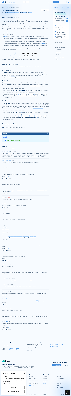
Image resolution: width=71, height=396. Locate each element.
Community (59, 376)
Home (3, 7)
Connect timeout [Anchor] (6, 70)
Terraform (30, 12)
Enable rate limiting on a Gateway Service (61, 28)
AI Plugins (31, 376)
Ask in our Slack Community (56, 344)
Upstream (42, 43)
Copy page (44, 10)
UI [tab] (24, 127)
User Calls (59, 383)
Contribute (29, 350)
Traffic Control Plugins (33, 383)
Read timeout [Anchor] (5, 80)
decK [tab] (3, 127)
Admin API (14, 12)
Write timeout (58, 54)
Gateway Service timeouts (60, 47)
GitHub (58, 380)
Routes (16, 23)
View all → (31, 385)
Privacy (34, 394)
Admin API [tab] (7, 127)
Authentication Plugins (33, 380)
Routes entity (59, 25)
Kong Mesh (45, 380)
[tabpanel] (25, 136)
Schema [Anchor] (4, 146)
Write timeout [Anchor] (6, 101)
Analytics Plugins (32, 378)
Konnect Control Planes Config (59, 21)
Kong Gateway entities (15, 7)
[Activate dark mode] (68, 2)
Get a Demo (65, 365)
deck (18, 12)
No (8, 345)
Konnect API (24, 12)
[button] (47, 133)
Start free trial (57, 365)
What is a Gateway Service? (60, 44)
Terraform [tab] (21, 127)
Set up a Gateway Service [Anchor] (10, 124)
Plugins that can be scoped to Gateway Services (62, 31)
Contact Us (59, 388)
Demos (58, 381)
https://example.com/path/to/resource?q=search (29, 286)
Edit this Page (17, 349)
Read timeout (58, 52)
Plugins (3, 48)
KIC (20, 12)
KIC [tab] (17, 127)
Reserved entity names (61, 34)
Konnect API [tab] (12, 127)
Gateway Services (58, 42)
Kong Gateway (7, 7)
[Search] (24, 2)
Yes (4, 345)
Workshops (59, 385)
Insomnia (45, 378)
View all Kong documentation (8, 352)
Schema (56, 59)
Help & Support (60, 387)
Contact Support (54, 346)
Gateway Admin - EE (59, 18)
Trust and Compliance (41, 394)
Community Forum (60, 378)
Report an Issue (11, 349)
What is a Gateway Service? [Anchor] (10, 17)
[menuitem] (32, 2)
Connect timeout (59, 49)
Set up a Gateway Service (60, 57)
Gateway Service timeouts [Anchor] (10, 64)
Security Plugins (32, 381)
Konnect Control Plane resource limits (61, 37)
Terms (30, 394)
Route (5, 36)
